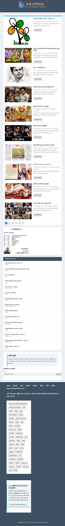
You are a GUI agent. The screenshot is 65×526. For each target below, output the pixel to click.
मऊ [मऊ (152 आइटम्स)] (20, 456)
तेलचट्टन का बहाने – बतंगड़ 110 (12, 346)
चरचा (45, 361)
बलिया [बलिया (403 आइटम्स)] (17, 444)
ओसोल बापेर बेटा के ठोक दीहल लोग (43, 87)
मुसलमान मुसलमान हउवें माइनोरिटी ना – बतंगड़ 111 (17, 340)
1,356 (20, 224)
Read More (37, 30)
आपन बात (18, 361)
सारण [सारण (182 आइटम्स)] (10, 470)
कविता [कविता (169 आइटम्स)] (10, 411)
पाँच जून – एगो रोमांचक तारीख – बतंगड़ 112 (15, 334)
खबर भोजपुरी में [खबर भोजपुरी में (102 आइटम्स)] (13, 415)
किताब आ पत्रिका (35, 359)
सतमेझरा (49, 21)
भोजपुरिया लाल (52, 359)
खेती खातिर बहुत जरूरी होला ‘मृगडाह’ (44, 145)
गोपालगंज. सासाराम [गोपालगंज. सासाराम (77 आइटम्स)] (20, 418)
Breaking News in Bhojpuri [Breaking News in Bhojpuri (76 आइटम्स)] (18, 404)
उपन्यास (49, 167)
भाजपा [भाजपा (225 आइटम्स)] (21, 448)
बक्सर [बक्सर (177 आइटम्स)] (18, 441)
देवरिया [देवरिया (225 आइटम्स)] (19, 430)
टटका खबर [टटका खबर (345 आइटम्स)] (17, 426)
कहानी (35, 361)
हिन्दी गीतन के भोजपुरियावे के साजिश (13, 322)
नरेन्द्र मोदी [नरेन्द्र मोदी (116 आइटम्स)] (11, 433)
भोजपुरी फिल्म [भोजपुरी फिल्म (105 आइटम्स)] (18, 452)
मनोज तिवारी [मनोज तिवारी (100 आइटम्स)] (12, 459)
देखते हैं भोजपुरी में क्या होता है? (42, 164)
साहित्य (58, 167)
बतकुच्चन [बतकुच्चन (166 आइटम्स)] (11, 444)
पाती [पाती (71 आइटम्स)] (26, 437)
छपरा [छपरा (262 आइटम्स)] (22, 422)
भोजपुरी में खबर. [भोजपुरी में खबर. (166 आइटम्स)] (13, 456)
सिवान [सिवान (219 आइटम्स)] (15, 470)
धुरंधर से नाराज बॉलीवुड (40, 126)
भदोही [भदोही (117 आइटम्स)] (15, 448)
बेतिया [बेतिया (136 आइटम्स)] (10, 448)
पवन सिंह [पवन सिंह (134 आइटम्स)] (11, 437)
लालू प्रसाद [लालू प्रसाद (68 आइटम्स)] (11, 467)
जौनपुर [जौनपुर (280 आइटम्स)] (10, 426)
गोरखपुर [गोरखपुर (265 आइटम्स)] (11, 422)
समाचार (49, 70)
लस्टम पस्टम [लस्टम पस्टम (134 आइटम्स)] (24, 463)
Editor (39, 21)
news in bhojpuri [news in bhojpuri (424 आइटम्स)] (14, 407)
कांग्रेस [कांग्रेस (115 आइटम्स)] (16, 411)
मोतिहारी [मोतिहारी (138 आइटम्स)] (11, 463)
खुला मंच (40, 361)
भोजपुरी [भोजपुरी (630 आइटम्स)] (11, 452)
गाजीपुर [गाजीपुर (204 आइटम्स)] (21, 415)
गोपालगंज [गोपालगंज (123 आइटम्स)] (11, 418)
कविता (30, 361)
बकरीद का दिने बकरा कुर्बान (41, 184)
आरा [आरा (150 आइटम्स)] (24, 407)
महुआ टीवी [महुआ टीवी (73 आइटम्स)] (20, 459)
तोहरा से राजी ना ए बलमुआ (41, 106)
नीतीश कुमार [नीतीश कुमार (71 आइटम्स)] (19, 433)
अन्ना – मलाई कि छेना (39, 68)
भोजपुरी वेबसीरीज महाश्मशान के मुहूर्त (13, 328)
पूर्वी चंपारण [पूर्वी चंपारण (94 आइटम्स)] (11, 441)
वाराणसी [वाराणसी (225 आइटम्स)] (19, 467)
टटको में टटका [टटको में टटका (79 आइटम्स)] (12, 430)
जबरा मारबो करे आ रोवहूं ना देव (42, 203)
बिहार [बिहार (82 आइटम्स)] (22, 444)
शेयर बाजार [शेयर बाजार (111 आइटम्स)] (25, 467)
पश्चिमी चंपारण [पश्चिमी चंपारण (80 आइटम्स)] (19, 437)
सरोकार (27, 359)
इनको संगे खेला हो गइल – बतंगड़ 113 (43, 19)
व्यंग (54, 361)
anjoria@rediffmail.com (16, 389)
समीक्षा (10, 363)
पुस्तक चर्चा (54, 167)
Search (5, 371)
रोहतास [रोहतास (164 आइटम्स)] (17, 463)
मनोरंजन (49, 53)
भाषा (6, 324)
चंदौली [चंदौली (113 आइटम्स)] (16, 422)
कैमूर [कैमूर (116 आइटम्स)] (21, 411)
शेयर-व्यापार (44, 359)
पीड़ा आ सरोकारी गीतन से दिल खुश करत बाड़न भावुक (46, 49)
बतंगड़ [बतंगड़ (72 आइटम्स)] (23, 441)
